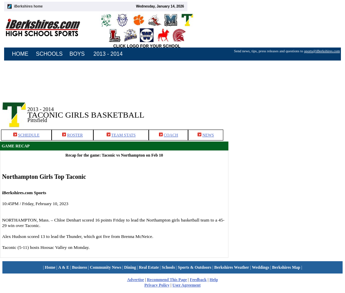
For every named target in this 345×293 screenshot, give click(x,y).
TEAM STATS (123, 135)
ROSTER (75, 135)
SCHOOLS (49, 54)
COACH (171, 135)
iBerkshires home (28, 6)
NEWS (208, 135)
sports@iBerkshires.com (322, 51)
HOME (20, 54)
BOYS (76, 54)
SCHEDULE (29, 135)
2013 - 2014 (107, 54)
